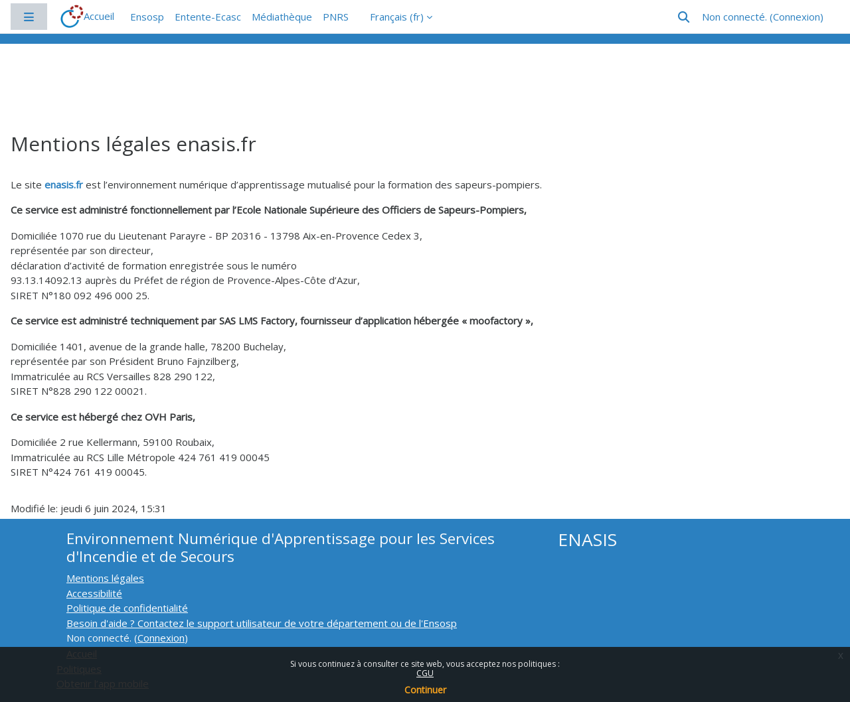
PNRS (336, 16)
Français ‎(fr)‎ (397, 16)
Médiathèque (282, 16)
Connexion (796, 16)
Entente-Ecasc (208, 16)
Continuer (425, 689)
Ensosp (147, 16)
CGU (425, 673)
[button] (684, 17)
